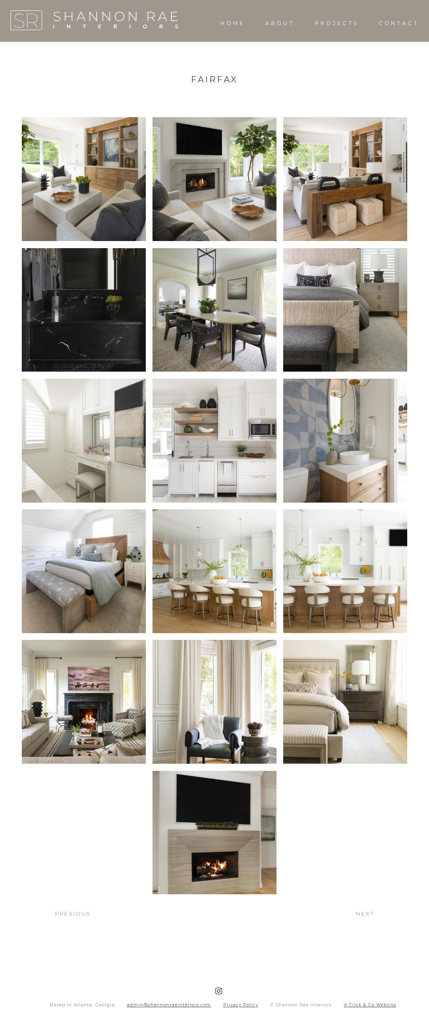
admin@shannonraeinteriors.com (169, 1005)
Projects (337, 23)
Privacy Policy (240, 1005)
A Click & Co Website (370, 1005)
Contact (399, 23)
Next (365, 913)
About (280, 23)
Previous (72, 913)
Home (232, 23)
